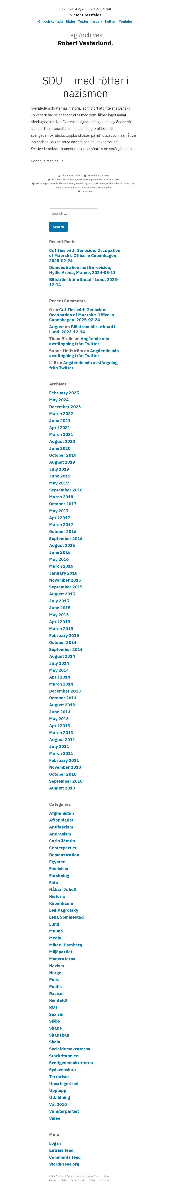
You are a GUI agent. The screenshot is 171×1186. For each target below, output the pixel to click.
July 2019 (59, 469)
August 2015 (62, 594)
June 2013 (59, 711)
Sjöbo (54, 1021)
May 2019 (59, 483)
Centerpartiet (63, 847)
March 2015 (61, 628)
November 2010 (65, 767)
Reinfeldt (58, 1000)
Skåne (55, 1028)
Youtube (125, 21)
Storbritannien (64, 1056)
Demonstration (64, 854)
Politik (73, 179)
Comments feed (65, 1157)
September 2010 (66, 781)
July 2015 (59, 601)
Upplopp (57, 1090)
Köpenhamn (61, 903)
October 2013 (62, 698)
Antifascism (61, 827)
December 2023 (65, 406)
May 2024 (59, 399)
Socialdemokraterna (69, 1049)
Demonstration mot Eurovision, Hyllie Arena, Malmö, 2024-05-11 (82, 270)
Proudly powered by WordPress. (83, 1176)
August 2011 (62, 739)
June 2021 (59, 420)
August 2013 (62, 705)
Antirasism (60, 834)
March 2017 (61, 524)
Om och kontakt (50, 21)
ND (133, 183)
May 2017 (59, 510)
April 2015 (59, 621)
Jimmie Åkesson (59, 183)
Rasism (81, 179)
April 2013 (59, 725)
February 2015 (64, 635)
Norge (55, 972)
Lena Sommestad (66, 917)
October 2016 (62, 531)
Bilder (70, 21)
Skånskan (59, 1035)
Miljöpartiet (60, 951)
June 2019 (59, 476)
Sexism (56, 1014)
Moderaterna (62, 958)
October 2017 (62, 503)
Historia (56, 179)
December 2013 (65, 691)
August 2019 (62, 462)
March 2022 (61, 413)
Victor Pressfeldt (85, 14)
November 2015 (65, 580)
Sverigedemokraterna (97, 179)
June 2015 (59, 607)
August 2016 (62, 545)
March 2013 (61, 732)
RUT (53, 1007)
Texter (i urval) (90, 21)
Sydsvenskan (62, 1069)
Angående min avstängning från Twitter (79, 341)
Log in (55, 1143)
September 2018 (66, 490)
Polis (54, 979)
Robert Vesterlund (65, 187)
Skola (54, 1042)
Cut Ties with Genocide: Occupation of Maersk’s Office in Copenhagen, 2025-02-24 (84, 255)
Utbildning (59, 1097)
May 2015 (59, 614)
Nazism (65, 179)
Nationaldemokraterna (118, 183)
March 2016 (61, 566)
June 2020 (59, 448)
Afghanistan (61, 813)
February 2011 (64, 760)
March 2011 (61, 753)
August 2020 (62, 441)
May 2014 (59, 670)
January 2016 (63, 573)
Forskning (59, 875)
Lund (54, 924)
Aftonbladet (61, 820)
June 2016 (59, 552)
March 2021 (61, 434)
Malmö (56, 931)
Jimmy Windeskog (78, 183)
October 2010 (62, 774)
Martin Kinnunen (96, 183)
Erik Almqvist (43, 183)
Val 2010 (114, 179)
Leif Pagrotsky (63, 910)
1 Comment (87, 191)
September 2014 (66, 649)
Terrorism (59, 1076)
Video (54, 1118)
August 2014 (62, 656)
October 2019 (62, 455)
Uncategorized (64, 1083)
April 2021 (59, 427)
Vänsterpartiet (64, 1111)
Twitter (110, 21)
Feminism (58, 868)
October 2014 (62, 642)
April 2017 (59, 517)
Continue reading (47, 160)
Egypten (57, 861)
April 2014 (59, 677)
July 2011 (59, 746)
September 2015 (66, 587)
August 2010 (62, 788)
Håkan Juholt (63, 889)
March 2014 (61, 684)
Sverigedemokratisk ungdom (97, 187)
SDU (78, 187)
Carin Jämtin (62, 840)
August (56, 326)
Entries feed (61, 1150)
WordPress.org (64, 1164)
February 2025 (64, 393)
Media (55, 938)
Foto (53, 882)
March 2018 (61, 496)
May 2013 (59, 718)
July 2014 (59, 663)
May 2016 (59, 559)
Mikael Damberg (65, 945)
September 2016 (66, 538)
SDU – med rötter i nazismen (85, 87)
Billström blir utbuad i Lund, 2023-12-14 (84, 282)
